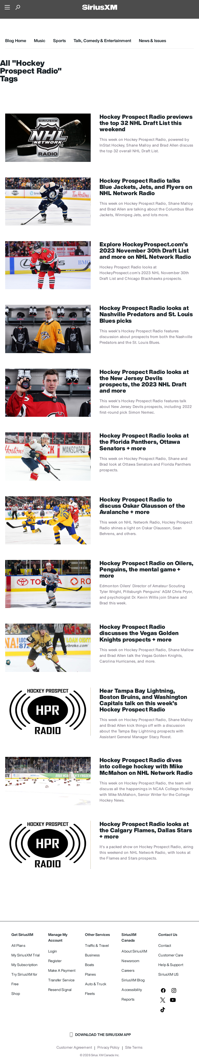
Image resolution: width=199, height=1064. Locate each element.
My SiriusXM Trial (25, 955)
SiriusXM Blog (133, 980)
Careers (128, 970)
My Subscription (24, 964)
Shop (15, 993)
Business (92, 955)
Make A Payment (61, 970)
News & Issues (152, 40)
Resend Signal (60, 989)
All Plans (18, 945)
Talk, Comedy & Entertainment (102, 40)
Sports (59, 40)
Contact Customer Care (170, 950)
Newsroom (130, 960)
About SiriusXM (134, 951)
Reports (128, 999)
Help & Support (170, 964)
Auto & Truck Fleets (95, 988)
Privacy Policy (108, 1047)
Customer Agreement (74, 1047)
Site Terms (134, 1047)
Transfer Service (61, 980)
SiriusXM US (168, 974)
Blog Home (15, 40)
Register (55, 960)
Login (52, 951)
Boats (89, 964)
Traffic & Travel (97, 945)
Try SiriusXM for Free (24, 979)
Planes (90, 974)
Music (40, 40)
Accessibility (132, 989)
